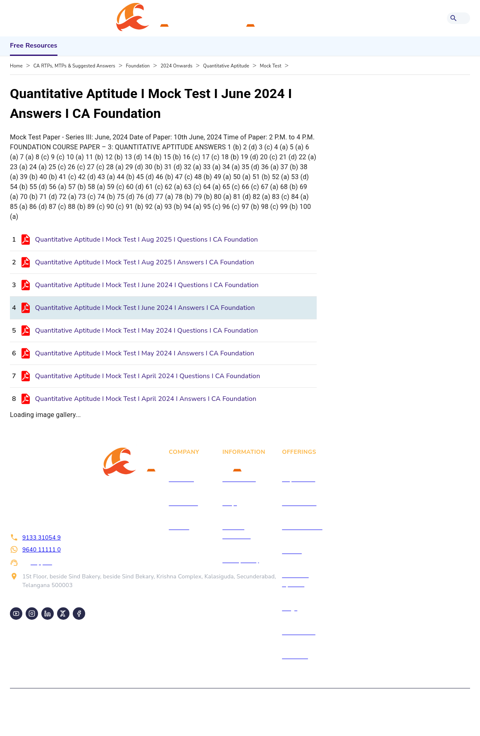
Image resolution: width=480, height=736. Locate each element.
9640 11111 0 (41, 550)
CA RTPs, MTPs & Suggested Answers (74, 66)
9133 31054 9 (41, 538)
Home (16, 66)
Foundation (138, 66)
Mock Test (271, 66)
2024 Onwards (176, 66)
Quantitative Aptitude (226, 66)
